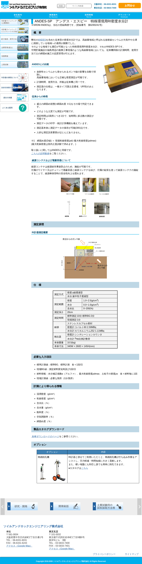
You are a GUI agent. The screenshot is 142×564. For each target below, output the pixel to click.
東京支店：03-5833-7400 (105, 8)
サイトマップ (132, 554)
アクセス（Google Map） (19, 546)
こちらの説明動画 (40, 153)
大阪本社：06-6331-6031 (105, 4)
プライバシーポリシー (104, 554)
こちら (84, 468)
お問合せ (130, 5)
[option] (28, 506)
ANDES (42, 40)
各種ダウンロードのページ (45, 436)
